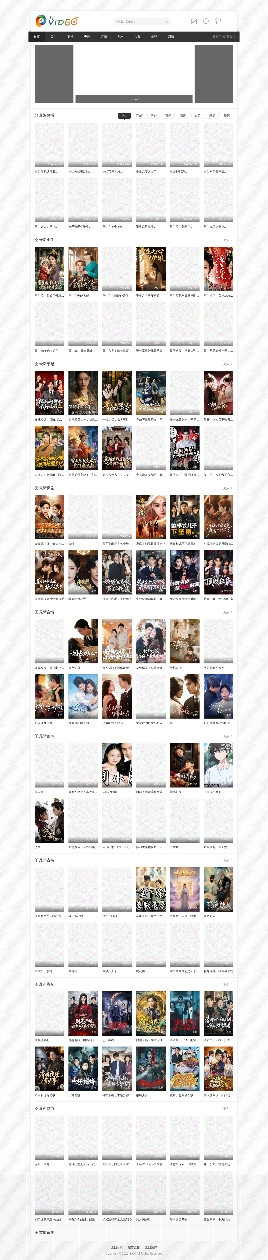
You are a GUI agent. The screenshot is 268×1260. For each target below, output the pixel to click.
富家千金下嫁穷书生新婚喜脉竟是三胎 (161, 916)
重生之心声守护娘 (148, 295)
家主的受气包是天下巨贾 (186, 971)
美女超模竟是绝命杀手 (49, 599)
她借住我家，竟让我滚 (117, 599)
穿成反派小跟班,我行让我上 (53, 419)
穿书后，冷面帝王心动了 (220, 474)
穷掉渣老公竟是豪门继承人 (221, 543)
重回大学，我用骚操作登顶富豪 (190, 474)
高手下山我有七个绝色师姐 (120, 543)
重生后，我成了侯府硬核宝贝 (54, 295)
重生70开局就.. (112, 171)
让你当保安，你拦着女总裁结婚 (190, 1164)
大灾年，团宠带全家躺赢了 (120, 1164)
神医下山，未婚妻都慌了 (118, 1095)
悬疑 (154, 36)
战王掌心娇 (75, 916)
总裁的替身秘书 (112, 723)
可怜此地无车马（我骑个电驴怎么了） (93, 1164)
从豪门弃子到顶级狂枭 (218, 599)
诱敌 (38, 847)
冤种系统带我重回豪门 (150, 350)
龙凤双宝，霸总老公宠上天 (52, 667)
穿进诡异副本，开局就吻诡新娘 (190, 419)
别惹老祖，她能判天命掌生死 (87, 1040)
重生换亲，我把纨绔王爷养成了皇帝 (227, 295)
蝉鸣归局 (176, 792)
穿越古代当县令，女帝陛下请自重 (124, 474)
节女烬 (174, 847)
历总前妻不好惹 (214, 667)
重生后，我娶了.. (181, 226)
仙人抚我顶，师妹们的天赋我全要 (226, 1095)
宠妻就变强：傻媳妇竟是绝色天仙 (57, 543)
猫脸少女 (142, 1095)
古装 (137, 36)
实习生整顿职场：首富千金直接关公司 (161, 847)
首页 (37, 36)
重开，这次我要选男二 (218, 419)
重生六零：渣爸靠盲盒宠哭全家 (122, 350)
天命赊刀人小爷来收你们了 (153, 1164)
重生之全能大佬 (78, 295)
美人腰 (39, 792)
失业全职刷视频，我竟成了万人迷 (158, 599)
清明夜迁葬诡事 (45, 1095)
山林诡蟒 (74, 1095)
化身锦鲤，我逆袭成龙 (218, 971)
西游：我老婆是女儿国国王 (153, 792)
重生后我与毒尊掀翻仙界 (186, 295)
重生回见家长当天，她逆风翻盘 (224, 350)
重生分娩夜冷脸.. (79, 171)
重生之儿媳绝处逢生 (115, 295)
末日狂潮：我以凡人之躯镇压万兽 (124, 847)
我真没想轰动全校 (181, 1095)
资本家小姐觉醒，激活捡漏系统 (55, 474)
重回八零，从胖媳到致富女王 (189, 350)
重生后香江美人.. (147, 226)
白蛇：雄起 (109, 916)
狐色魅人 (209, 916)
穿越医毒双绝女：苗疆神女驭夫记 (158, 419)
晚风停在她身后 (78, 723)
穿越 (70, 36)
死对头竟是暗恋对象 (183, 599)
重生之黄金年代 (112, 226)
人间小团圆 (109, 792)
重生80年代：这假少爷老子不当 (55, 350)
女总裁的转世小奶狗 (149, 723)
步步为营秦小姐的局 (217, 723)
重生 (53, 36)
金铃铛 (72, 971)
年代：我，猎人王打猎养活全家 (122, 419)
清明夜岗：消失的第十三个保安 (190, 1040)
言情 (104, 36)
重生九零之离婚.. (215, 226)
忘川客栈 (108, 1040)
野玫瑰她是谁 (43, 723)
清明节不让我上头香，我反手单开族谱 (229, 1040)
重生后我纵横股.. (46, 171)
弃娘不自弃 (42, 1164)
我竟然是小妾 (77, 599)
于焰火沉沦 (177, 667)
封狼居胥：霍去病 (215, 847)
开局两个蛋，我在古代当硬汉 (54, 916)
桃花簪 (140, 971)
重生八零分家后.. (215, 171)
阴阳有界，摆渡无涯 (149, 1040)
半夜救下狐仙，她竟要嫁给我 (189, 916)
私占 (173, 723)
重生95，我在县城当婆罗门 (86, 350)
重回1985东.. (178, 171)
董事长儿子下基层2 (182, 543)
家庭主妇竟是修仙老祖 (150, 543)
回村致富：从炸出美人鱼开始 (87, 847)
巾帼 (71, 543)
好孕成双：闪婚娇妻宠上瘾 (120, 667)
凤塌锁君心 (42, 1040)
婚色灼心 (74, 667)
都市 (120, 36)
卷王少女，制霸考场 (217, 1164)
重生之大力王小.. (46, 226)
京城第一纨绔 (43, 971)
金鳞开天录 (109, 971)
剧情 (171, 36)
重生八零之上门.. (147, 171)
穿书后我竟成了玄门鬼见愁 (86, 474)
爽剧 (87, 36)
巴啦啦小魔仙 (212, 792)
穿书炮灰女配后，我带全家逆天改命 (159, 474)
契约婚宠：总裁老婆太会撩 (153, 667)
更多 (228, 240)
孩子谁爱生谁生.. (79, 226)
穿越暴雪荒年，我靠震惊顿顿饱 (89, 419)
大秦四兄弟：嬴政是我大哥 (86, 792)
